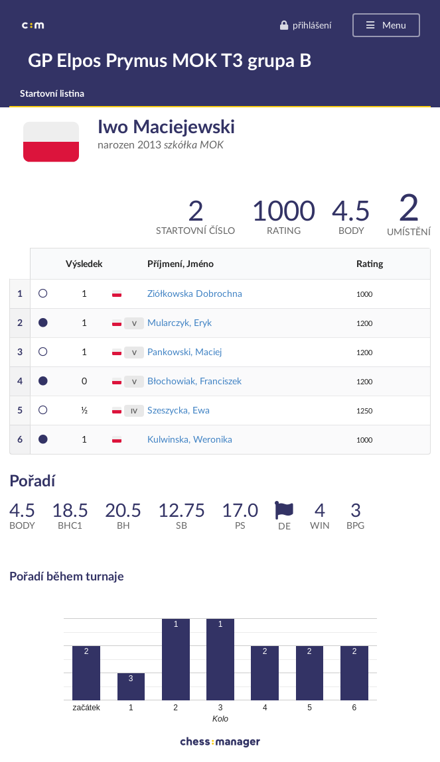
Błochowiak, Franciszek (194, 380)
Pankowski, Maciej (184, 351)
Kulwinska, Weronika (189, 439)
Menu (385, 24)
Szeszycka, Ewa (178, 409)
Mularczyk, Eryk (179, 322)
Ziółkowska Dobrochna (194, 293)
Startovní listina (52, 93)
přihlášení (305, 24)
